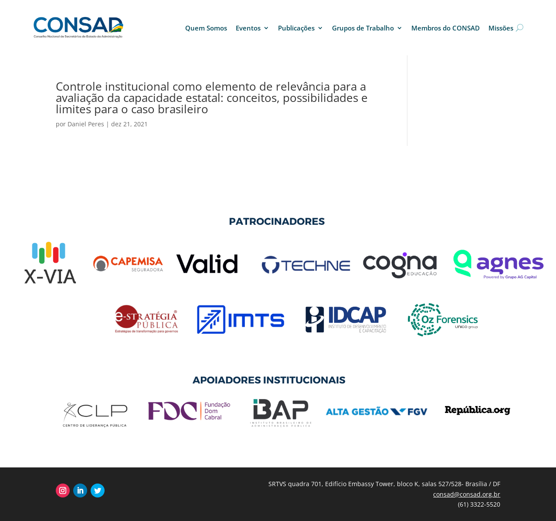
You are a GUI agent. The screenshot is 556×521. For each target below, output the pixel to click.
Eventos (248, 28)
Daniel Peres (86, 124)
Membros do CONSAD (445, 28)
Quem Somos (206, 28)
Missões (500, 28)
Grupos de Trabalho (363, 28)
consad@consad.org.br (466, 494)
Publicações (296, 28)
